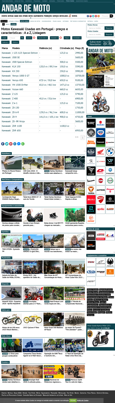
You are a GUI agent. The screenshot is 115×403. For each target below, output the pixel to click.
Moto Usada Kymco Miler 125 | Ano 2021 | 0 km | (100, 335)
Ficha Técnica (91, 393)
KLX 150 (16, 66)
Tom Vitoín (31, 393)
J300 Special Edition (22, 61)
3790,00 (79, 93)
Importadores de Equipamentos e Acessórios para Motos (99, 307)
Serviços (56, 15)
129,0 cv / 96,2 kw (48, 112)
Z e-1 (14, 103)
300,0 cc (64, 61)
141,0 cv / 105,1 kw (48, 116)
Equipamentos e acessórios (13, 205)
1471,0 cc (64, 84)
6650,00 (79, 89)
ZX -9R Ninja (18, 121)
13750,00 (79, 84)
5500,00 (79, 61)
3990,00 (79, 71)
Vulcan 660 (17, 89)
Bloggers (101, 312)
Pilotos (109, 312)
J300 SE (16, 57)
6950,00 (79, 130)
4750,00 (79, 116)
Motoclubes (64, 15)
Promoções (48, 15)
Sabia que (6, 310)
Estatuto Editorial (102, 393)
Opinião (25, 15)
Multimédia (7, 258)
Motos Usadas (92, 289)
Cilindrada (76, 38)
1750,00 (79, 107)
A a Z (29, 38)
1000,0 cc (64, 75)
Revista (74, 15)
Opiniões (6, 232)
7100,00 (79, 103)
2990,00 (79, 52)
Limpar (4, 38)
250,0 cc (64, 71)
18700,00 (79, 75)
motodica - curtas (92, 21)
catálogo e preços (13, 21)
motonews (66, 21)
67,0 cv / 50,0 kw (47, 80)
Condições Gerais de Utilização (32, 395)
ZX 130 (15, 107)
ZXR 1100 (17, 125)
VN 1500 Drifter (20, 84)
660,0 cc (64, 89)
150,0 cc (64, 66)
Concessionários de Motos (97, 297)
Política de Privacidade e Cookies (12, 395)
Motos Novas (92, 292)
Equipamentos (38, 15)
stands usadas (57, 21)
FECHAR (73, 400)
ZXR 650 (16, 130)
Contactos (83, 393)
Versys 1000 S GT (20, 75)
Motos (30, 15)
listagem (13, 24)
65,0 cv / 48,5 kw (47, 84)
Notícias (11, 15)
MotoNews (6, 153)
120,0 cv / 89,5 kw (48, 66)
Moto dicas (6, 336)
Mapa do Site (68, 395)
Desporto (6, 284)
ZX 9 (14, 116)
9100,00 (79, 80)
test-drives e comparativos (78, 21)
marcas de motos (35, 21)
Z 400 (15, 98)
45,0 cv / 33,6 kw (47, 98)
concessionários (46, 21)
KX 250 (15, 71)
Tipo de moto (42, 38)
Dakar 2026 (18, 15)
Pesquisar (109, 28)
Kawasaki (54, 38)
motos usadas (24, 21)
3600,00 (79, 121)
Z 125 (15, 93)
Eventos (4, 15)
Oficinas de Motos (101, 300)
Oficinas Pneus (93, 302)
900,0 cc (64, 116)
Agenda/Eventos (106, 289)
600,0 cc (64, 112)
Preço (67, 38)
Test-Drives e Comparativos (12, 179)
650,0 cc (64, 80)
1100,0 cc (64, 125)
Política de (82, 400)
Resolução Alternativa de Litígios (53, 395)
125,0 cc (64, 52)
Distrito (15, 42)
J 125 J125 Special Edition (25, 52)
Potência (5, 42)
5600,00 (79, 57)
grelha (8, 24)
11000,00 (79, 112)
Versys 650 (17, 80)
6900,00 (79, 98)
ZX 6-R (15, 112)
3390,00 (79, 66)
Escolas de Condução (101, 310)
